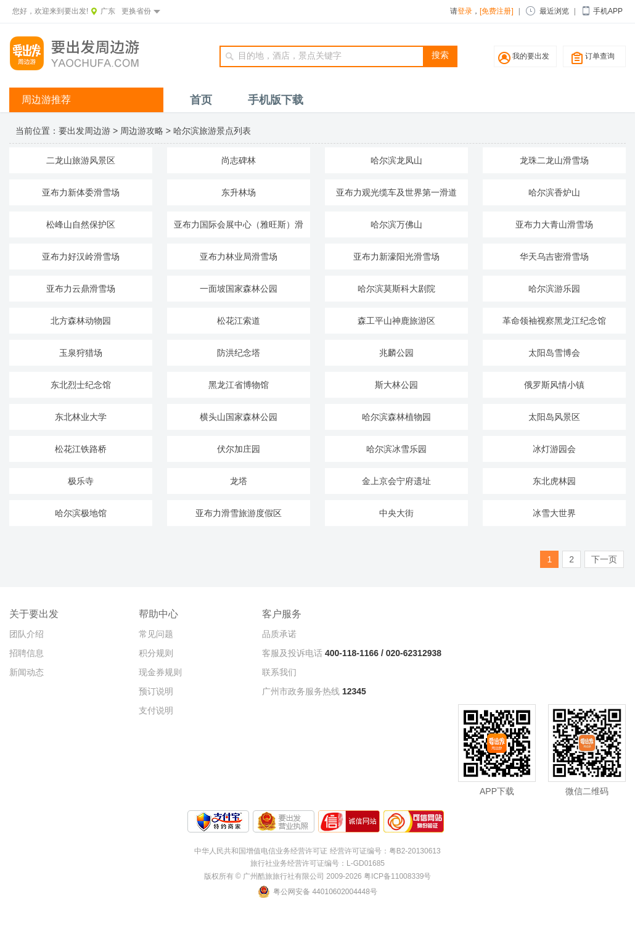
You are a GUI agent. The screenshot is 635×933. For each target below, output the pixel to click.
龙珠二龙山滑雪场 (554, 160)
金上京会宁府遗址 (396, 481)
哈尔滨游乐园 (554, 289)
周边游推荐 (46, 99)
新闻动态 (26, 672)
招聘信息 (26, 653)
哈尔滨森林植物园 (396, 417)
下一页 (604, 559)
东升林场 (238, 192)
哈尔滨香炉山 (554, 192)
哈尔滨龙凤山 (396, 160)
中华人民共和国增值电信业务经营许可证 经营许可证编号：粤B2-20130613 (317, 851)
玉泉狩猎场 (80, 353)
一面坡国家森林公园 (238, 289)
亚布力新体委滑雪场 (81, 192)
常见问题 (156, 634)
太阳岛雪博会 (554, 353)
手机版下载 (275, 100)
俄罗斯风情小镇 (554, 385)
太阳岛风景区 (554, 417)
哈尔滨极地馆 (81, 513)
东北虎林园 (554, 481)
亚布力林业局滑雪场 (238, 256)
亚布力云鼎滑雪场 (80, 289)
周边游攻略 (141, 131)
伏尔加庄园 (238, 449)
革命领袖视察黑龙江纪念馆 (554, 321)
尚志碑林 (238, 160)
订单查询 (600, 56)
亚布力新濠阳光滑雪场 (396, 256)
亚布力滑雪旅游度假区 (238, 513)
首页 (201, 100)
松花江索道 (238, 321)
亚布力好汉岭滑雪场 (81, 256)
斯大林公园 (396, 385)
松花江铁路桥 (81, 449)
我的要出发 (530, 56)
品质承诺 (279, 634)
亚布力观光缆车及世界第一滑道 (396, 192)
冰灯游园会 (554, 449)
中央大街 (396, 513)
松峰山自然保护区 (80, 224)
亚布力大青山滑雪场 (554, 224)
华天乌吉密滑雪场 (554, 256)
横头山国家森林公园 (238, 417)
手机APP (608, 11)
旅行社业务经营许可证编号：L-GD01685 (317, 863)
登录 (464, 11)
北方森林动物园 (81, 321)
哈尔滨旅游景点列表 (212, 131)
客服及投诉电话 (292, 653)
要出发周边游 (84, 131)
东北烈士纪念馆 (81, 385)
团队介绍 (26, 634)
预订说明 (156, 691)
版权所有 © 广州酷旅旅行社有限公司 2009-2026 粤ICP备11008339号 (318, 876)
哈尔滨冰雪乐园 (396, 449)
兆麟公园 (396, 353)
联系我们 (279, 672)
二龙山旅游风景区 (80, 160)
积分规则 (156, 653)
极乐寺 (81, 481)
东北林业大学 (81, 417)
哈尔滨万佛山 (396, 224)
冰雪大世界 (554, 513)
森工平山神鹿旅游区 (396, 321)
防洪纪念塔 (238, 353)
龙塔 (238, 481)
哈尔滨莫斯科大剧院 (396, 289)
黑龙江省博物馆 (238, 385)
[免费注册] (497, 11)
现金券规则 (160, 672)
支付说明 (156, 710)
